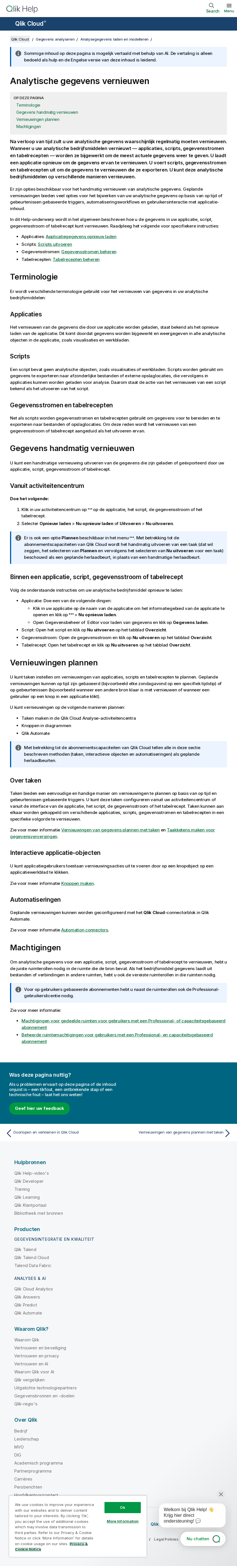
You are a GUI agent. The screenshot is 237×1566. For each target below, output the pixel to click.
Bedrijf (20, 1431)
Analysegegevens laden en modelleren (114, 39)
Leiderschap (26, 1439)
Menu (229, 11)
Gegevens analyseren (55, 39)
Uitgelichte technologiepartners (45, 1387)
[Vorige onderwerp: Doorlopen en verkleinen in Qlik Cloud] (60, 1133)
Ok (122, 1507)
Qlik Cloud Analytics (33, 1288)
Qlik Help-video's (31, 1173)
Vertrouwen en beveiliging (40, 1347)
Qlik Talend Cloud (31, 1257)
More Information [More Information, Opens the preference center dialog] (123, 1521)
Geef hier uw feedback (39, 1108)
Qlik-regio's (25, 1403)
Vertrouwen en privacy (36, 1355)
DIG (17, 1455)
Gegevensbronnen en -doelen (44, 1395)
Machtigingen (28, 126)
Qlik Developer (29, 1181)
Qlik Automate (28, 1312)
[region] (78, 1526)
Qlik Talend (25, 1249)
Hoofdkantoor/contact (36, 1495)
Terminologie (28, 105)
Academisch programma (38, 1463)
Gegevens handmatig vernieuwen (47, 112)
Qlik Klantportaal (30, 1205)
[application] (188, 1517)
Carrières (23, 1479)
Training (22, 1189)
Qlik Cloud (30, 23)
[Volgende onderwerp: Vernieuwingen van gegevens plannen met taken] (177, 1133)
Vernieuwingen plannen (38, 119)
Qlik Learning (27, 1197)
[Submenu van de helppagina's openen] (8, 24)
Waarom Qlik (26, 1339)
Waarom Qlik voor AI (34, 1371)
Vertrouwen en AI (31, 1363)
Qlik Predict (25, 1304)
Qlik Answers (27, 1296)
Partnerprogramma (33, 1471)
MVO (19, 1447)
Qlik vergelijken (29, 1379)
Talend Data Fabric (32, 1265)
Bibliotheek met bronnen (38, 1213)
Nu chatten (198, 1538)
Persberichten (28, 1487)
